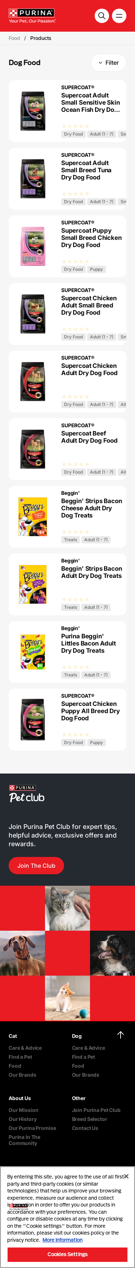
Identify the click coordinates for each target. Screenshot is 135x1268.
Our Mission (23, 1110)
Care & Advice (25, 1048)
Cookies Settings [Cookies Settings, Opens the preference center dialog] (67, 1254)
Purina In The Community (24, 1140)
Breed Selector (89, 1119)
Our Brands (22, 1075)
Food (15, 1066)
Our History (22, 1119)
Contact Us (85, 1128)
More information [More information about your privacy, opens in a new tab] (62, 1240)
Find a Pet (20, 1057)
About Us (20, 1098)
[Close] (126, 1176)
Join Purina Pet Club (96, 1110)
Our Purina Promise (32, 1128)
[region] (67, 1217)
